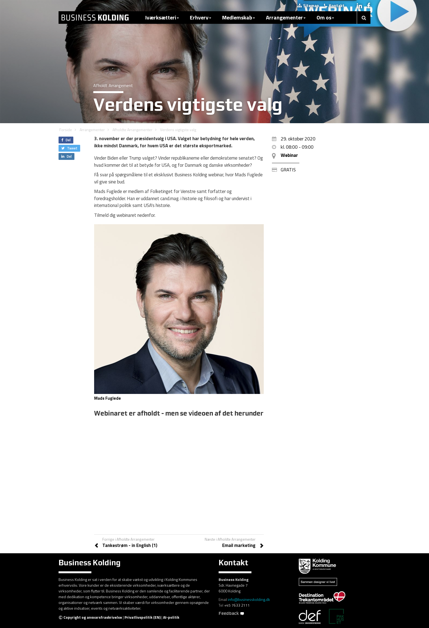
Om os (325, 17)
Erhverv (200, 17)
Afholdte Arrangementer (132, 129)
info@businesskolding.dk (249, 599)
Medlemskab (238, 17)
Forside (65, 129)
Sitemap (308, 5)
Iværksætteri (162, 17)
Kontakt (334, 5)
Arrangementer (286, 17)
